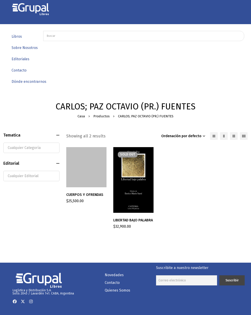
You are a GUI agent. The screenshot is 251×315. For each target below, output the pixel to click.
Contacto (19, 70)
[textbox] (31, 147)
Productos (101, 116)
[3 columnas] (234, 136)
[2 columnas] (224, 136)
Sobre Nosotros (25, 48)
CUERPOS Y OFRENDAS (84, 194)
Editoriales (20, 59)
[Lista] (214, 136)
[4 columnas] (244, 136)
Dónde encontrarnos (29, 81)
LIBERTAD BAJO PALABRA (133, 220)
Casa (81, 116)
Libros (17, 36)
